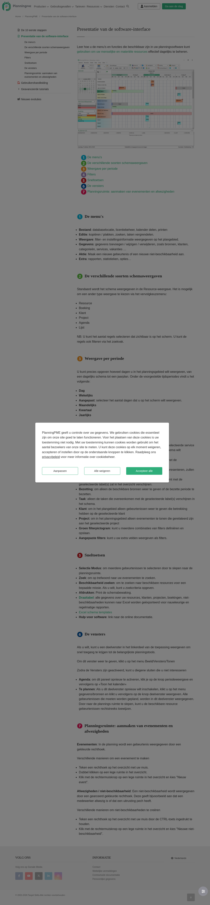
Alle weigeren (102, 470)
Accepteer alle (144, 470)
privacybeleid (51, 457)
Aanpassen (60, 470)
